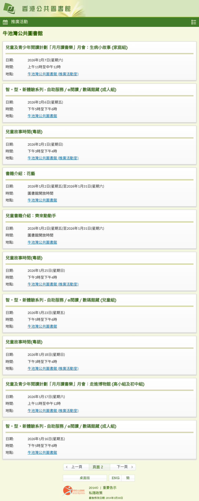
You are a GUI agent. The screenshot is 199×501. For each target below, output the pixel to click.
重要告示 (109, 488)
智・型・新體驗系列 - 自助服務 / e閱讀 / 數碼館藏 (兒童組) (61, 301)
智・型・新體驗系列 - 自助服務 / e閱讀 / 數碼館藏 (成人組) (61, 90)
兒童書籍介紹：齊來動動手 (31, 216)
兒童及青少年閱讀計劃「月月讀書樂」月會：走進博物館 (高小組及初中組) (75, 385)
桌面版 (85, 478)
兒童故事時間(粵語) (24, 132)
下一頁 (122, 467)
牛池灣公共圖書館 (42, 116)
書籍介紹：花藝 (20, 174)
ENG (116, 478)
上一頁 (76, 467)
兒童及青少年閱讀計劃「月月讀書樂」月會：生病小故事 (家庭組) (66, 48)
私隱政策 (96, 493)
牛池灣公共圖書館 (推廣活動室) (53, 74)
